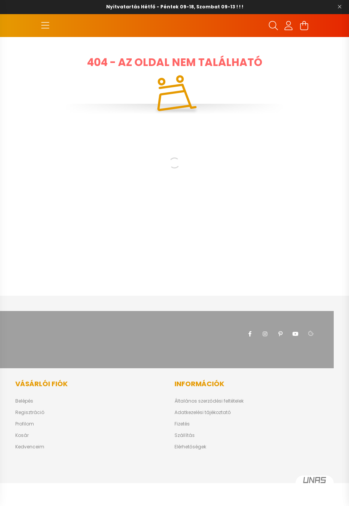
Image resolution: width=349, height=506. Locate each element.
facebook (249, 356)
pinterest (280, 356)
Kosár (22, 458)
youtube (295, 356)
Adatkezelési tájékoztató (202, 435)
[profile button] (288, 37)
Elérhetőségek (190, 469)
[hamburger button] (45, 37)
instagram (265, 356)
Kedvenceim (29, 469)
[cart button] (304, 37)
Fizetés (182, 447)
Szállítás (184, 458)
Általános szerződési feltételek (209, 424)
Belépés (24, 424)
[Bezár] (339, 7)
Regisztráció (29, 435)
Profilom (24, 447)
